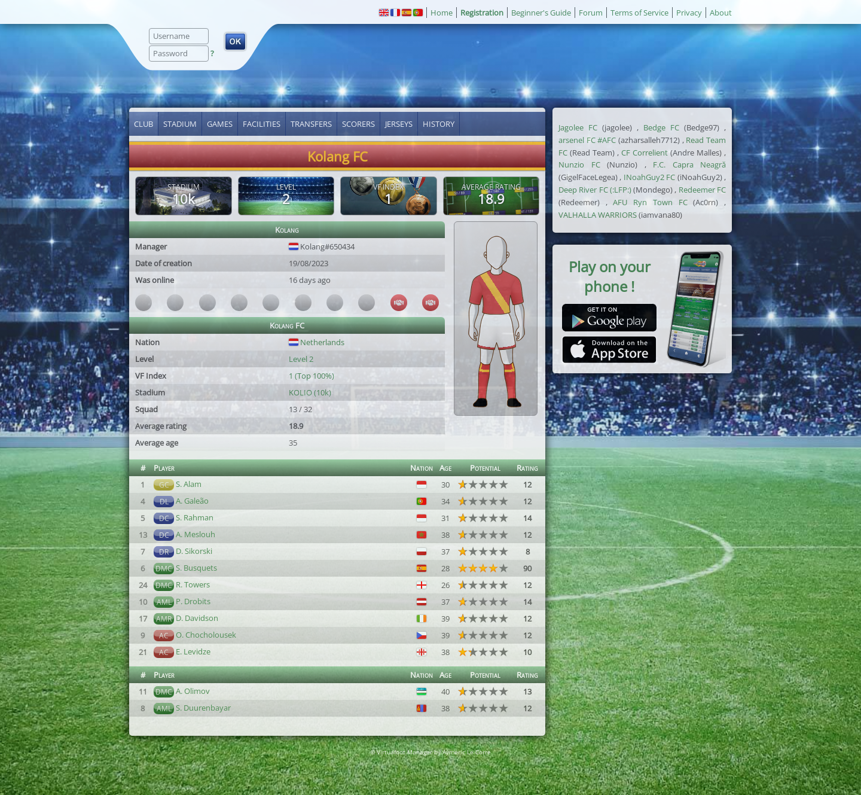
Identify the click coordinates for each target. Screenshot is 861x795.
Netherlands (316, 342)
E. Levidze (193, 651)
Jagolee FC (577, 127)
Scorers (358, 123)
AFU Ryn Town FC (650, 202)
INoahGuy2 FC (649, 177)
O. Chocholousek (206, 634)
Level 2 (301, 359)
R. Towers (193, 584)
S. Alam (188, 484)
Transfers (311, 123)
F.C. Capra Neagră (689, 164)
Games (220, 123)
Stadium (180, 123)
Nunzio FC (579, 164)
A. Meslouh (195, 534)
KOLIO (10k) (310, 392)
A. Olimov (193, 691)
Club (143, 123)
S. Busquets (196, 567)
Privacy (689, 12)
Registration (481, 12)
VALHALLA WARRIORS (597, 214)
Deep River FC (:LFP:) (594, 189)
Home (441, 12)
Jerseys (399, 123)
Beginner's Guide (541, 12)
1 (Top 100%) (311, 375)
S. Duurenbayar (203, 707)
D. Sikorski (194, 551)
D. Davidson (197, 618)
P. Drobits (193, 601)
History (438, 123)
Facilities (261, 123)
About (721, 12)
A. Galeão (192, 500)
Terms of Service (639, 12)
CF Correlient (644, 152)
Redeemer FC (702, 189)
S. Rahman (194, 517)
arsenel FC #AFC (587, 140)
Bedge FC (661, 127)
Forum (591, 12)
